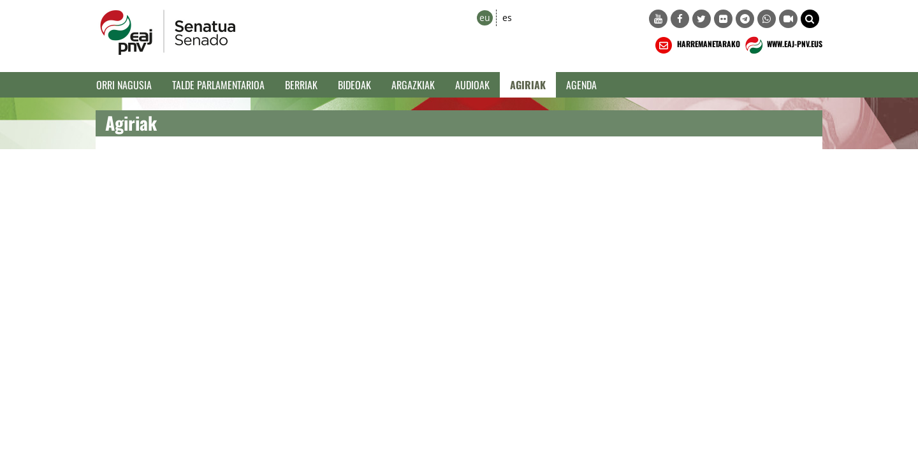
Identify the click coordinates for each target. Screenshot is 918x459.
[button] (810, 19)
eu (484, 17)
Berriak (301, 84)
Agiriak (528, 84)
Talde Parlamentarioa (218, 84)
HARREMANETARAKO (696, 45)
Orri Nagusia (124, 84)
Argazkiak (413, 84)
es (507, 17)
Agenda (581, 84)
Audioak (472, 84)
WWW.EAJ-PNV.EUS (782, 45)
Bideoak (354, 84)
